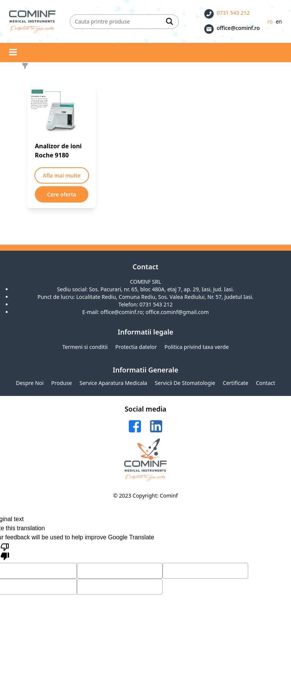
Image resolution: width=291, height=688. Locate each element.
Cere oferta (61, 194)
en (278, 21)
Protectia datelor (136, 346)
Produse (61, 382)
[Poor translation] (4, 551)
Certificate (235, 382)
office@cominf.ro (238, 27)
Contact (265, 382)
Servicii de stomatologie (185, 382)
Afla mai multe (62, 175)
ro (269, 21)
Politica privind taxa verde (196, 346)
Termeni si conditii (85, 346)
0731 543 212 (233, 12)
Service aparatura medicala (113, 382)
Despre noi (30, 382)
